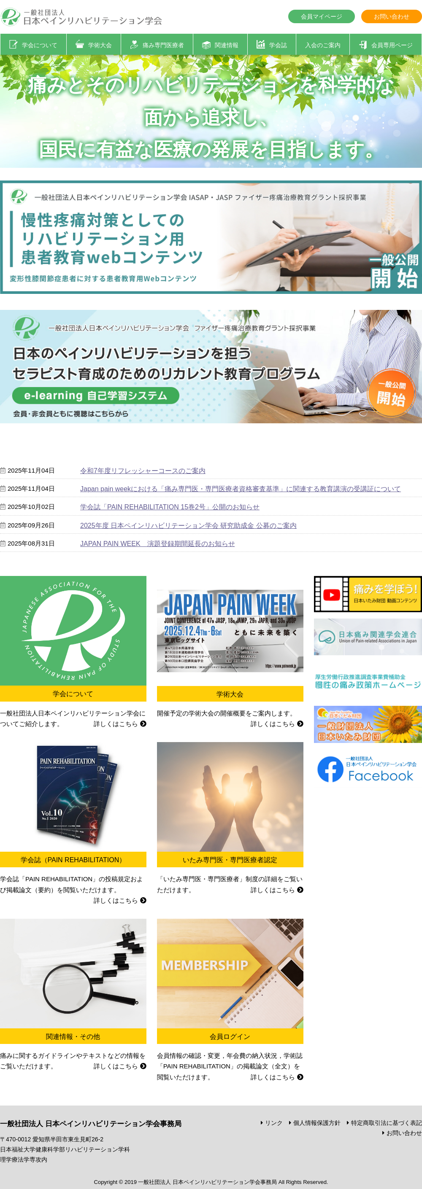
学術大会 (100, 45)
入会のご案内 (323, 45)
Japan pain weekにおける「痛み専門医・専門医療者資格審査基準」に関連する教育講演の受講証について (240, 488)
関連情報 (226, 45)
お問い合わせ (391, 16)
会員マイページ (321, 16)
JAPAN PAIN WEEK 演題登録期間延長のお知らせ (157, 543)
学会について (39, 45)
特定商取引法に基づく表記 (386, 1122)
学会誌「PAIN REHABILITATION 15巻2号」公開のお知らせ (170, 507)
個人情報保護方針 (317, 1122)
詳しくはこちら (116, 723)
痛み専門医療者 (163, 45)
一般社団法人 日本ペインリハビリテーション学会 (82, 16)
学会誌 (278, 45)
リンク (274, 1122)
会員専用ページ (392, 45)
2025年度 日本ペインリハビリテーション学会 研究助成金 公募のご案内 (188, 525)
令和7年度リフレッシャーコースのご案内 (143, 470)
